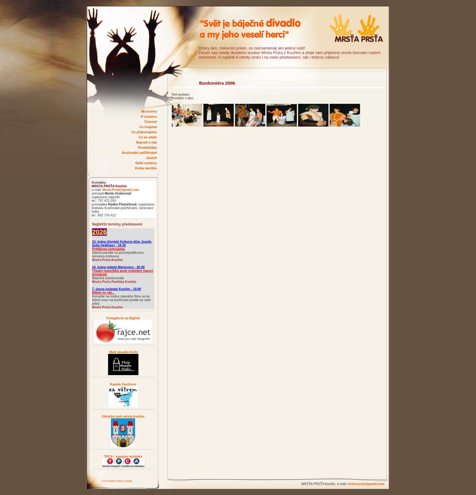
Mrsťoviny (149, 111)
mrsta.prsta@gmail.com (366, 484)
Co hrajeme (148, 127)
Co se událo (148, 137)
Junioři (151, 158)
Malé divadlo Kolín (123, 352)
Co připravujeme (144, 132)
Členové (150, 122)
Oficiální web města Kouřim (123, 416)
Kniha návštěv (146, 168)
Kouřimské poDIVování (139, 152)
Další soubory (146, 163)
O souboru (149, 116)
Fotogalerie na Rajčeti (123, 318)
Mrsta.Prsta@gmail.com (120, 190)
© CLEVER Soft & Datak (116, 481)
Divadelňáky (147, 147)
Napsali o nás (146, 142)
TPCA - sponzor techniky (123, 456)
